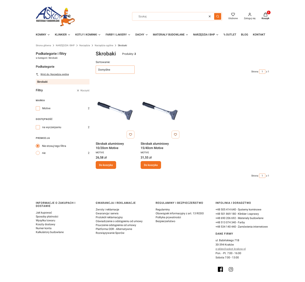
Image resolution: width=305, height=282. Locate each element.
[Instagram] (230, 269)
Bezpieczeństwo (165, 221)
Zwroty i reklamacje (107, 209)
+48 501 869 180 (226, 213)
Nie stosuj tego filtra (54, 145)
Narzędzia (84, 45)
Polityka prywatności (168, 217)
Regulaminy (163, 209)
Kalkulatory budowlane (50, 232)
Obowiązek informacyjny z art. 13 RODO (180, 213)
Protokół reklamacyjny (109, 217)
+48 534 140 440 (226, 226)
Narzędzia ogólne (104, 45)
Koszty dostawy (45, 224)
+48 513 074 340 (226, 222)
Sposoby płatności (47, 216)
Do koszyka (106, 165)
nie (44, 152)
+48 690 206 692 (226, 218)
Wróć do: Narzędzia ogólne (52, 74)
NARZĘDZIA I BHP (65, 45)
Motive (46, 108)
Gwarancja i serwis (107, 213)
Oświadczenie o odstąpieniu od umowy (119, 221)
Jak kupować (44, 212)
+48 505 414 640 (226, 209)
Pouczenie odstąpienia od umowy (116, 225)
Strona (254, 71)
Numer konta (44, 228)
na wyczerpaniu (51, 127)
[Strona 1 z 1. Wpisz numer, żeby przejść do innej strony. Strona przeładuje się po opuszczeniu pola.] (262, 71)
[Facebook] (220, 269)
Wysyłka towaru (45, 220)
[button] (217, 16)
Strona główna (43, 45)
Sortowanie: (103, 62)
